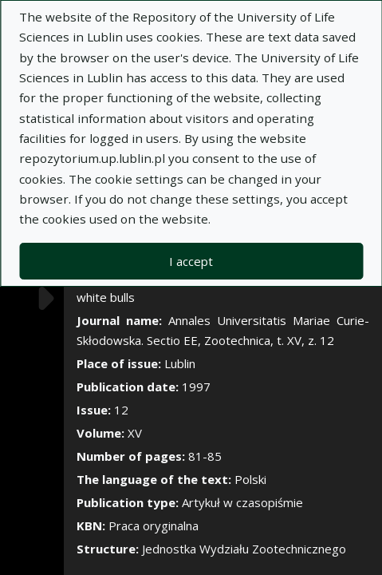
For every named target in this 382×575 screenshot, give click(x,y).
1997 (196, 387)
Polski (250, 479)
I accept (191, 261)
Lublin (179, 363)
